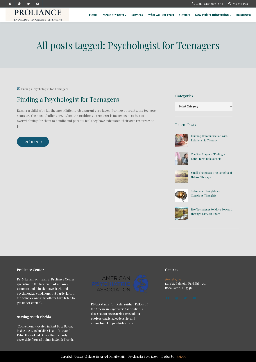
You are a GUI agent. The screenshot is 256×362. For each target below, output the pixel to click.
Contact (184, 15)
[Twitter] (28, 3)
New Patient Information (212, 15)
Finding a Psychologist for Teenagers (44, 89)
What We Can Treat (161, 15)
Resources (243, 15)
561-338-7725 (173, 279)
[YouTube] (37, 3)
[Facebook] (10, 3)
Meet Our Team (113, 15)
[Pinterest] (19, 3)
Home (93, 15)
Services (137, 15)
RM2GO (181, 356)
